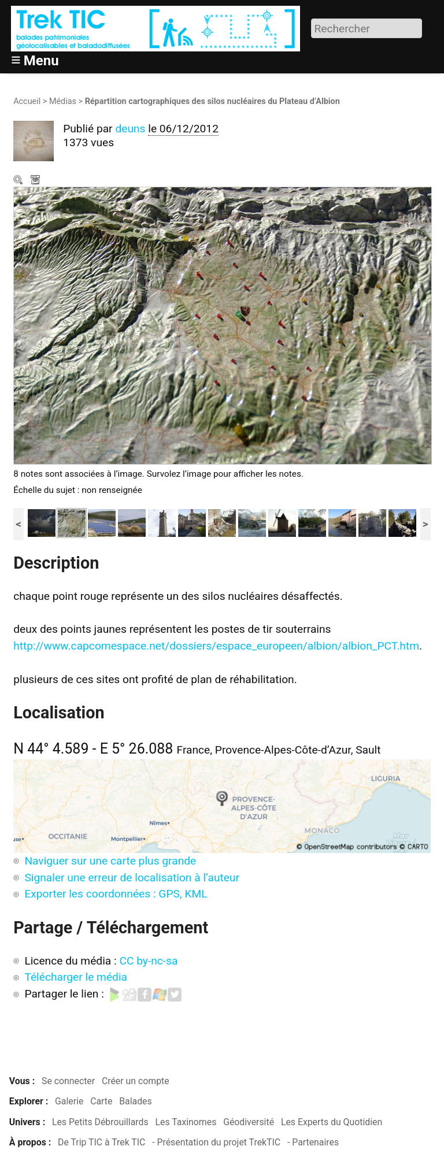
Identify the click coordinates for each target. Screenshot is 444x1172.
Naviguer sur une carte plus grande (110, 860)
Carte (101, 1101)
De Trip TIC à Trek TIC (101, 1142)
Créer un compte (135, 1080)
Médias (62, 101)
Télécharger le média (36, 181)
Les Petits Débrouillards (100, 1122)
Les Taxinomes (186, 1122)
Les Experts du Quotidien (331, 1122)
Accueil (26, 101)
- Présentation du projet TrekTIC (216, 1142)
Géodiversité (248, 1122)
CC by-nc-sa (148, 960)
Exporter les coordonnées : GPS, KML (115, 893)
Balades (135, 1101)
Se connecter (68, 1080)
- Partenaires (313, 1142)
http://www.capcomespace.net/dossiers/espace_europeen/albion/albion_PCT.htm (216, 645)
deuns (130, 128)
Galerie (69, 1101)
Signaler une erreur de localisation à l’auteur (131, 877)
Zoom (19, 181)
